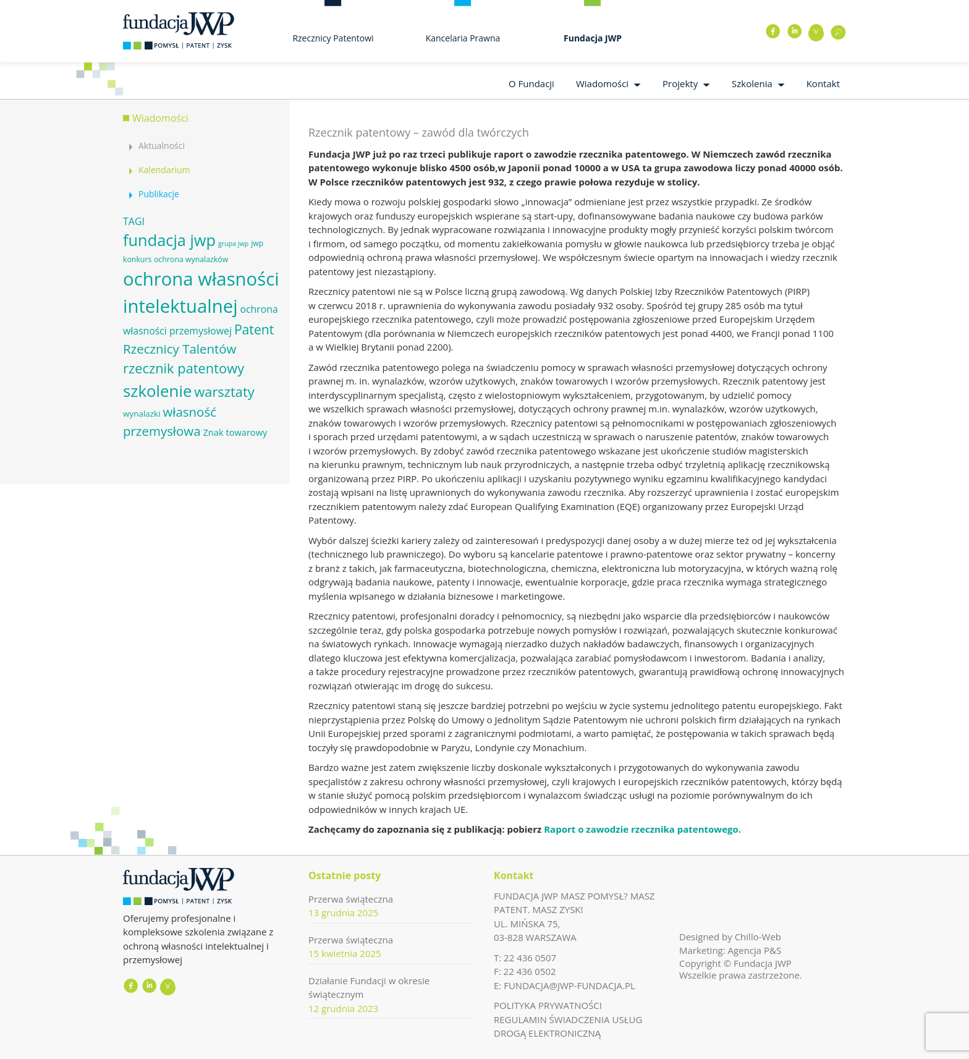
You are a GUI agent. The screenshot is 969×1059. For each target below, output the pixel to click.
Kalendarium (164, 170)
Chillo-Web (758, 936)
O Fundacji (531, 83)
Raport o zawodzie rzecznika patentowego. (642, 829)
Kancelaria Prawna (463, 38)
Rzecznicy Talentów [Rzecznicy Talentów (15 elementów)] (179, 348)
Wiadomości (602, 83)
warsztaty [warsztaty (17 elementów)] (224, 392)
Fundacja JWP (593, 38)
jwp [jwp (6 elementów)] (257, 243)
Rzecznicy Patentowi (332, 38)
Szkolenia (752, 83)
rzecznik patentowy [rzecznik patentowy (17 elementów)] (183, 368)
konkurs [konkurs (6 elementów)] (137, 259)
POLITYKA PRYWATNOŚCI (548, 1005)
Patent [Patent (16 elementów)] (254, 329)
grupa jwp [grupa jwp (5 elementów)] (233, 243)
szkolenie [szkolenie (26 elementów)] (157, 391)
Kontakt (823, 83)
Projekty (680, 83)
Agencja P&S (755, 950)
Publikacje (158, 194)
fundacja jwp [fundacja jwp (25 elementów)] (169, 239)
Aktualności (161, 145)
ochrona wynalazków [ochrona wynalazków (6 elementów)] (191, 259)
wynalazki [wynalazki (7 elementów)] (142, 413)
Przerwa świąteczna (350, 899)
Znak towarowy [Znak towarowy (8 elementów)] (235, 432)
